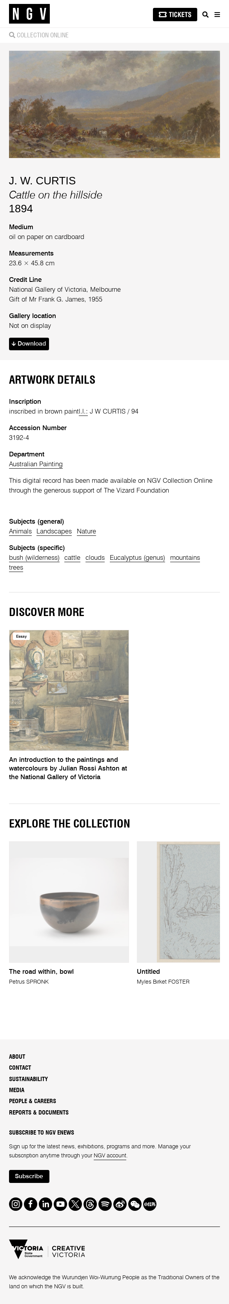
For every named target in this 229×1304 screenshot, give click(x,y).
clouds (95, 558)
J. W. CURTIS (42, 181)
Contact (20, 1068)
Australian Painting (36, 464)
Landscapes (54, 531)
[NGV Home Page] (29, 14)
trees (16, 568)
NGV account (110, 1156)
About (17, 1057)
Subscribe (29, 1176)
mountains (185, 558)
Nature (86, 531)
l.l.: (83, 411)
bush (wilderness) (34, 558)
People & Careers (32, 1101)
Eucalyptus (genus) (137, 558)
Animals (20, 531)
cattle (72, 558)
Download (29, 344)
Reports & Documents (39, 1113)
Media (16, 1090)
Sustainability (28, 1079)
